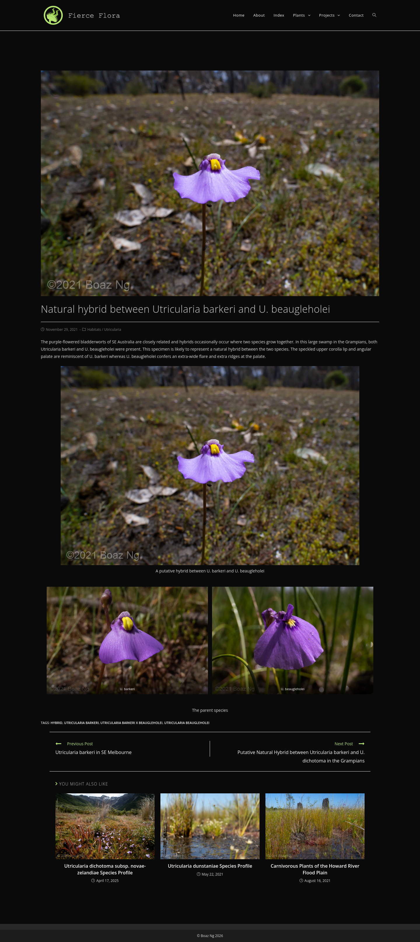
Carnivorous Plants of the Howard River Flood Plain (315, 869)
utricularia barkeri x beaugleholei (131, 722)
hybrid (56, 722)
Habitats (94, 329)
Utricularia (112, 329)
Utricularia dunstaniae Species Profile (210, 866)
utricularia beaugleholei (186, 722)
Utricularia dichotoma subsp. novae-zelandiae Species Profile (105, 869)
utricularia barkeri (81, 722)
